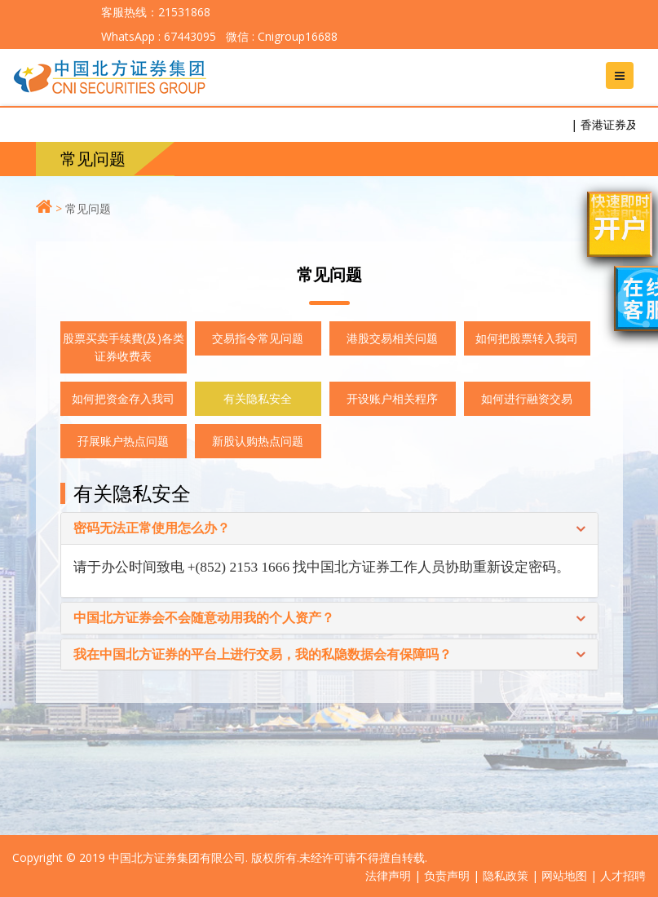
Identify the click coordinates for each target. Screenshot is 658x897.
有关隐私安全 (257, 398)
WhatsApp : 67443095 (158, 36)
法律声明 (388, 875)
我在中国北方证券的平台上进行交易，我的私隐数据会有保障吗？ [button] (262, 654)
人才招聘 (623, 875)
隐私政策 (505, 875)
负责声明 (447, 875)
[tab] (329, 528)
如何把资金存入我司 (123, 398)
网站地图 (564, 875)
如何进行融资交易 (526, 398)
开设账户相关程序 (392, 398)
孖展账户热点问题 (123, 440)
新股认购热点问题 (257, 440)
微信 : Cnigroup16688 (280, 36)
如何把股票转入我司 (526, 338)
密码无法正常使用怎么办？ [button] (151, 528)
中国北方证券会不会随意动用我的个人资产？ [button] (203, 618)
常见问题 (88, 208)
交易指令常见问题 (257, 338)
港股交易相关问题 (392, 338)
